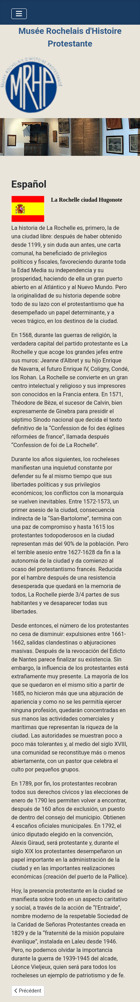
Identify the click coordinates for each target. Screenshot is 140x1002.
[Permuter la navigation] (19, 13)
